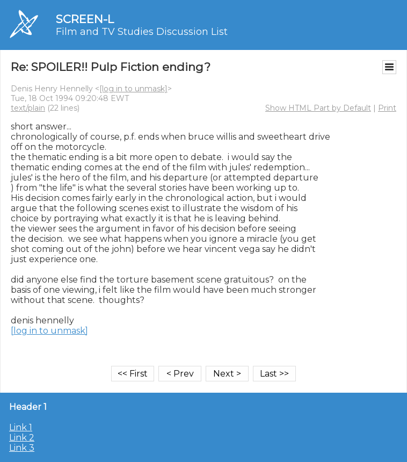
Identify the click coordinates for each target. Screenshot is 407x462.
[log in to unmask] (133, 88)
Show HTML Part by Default (318, 108)
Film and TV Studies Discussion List (142, 32)
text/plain (28, 108)
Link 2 (21, 437)
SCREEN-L (85, 19)
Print (387, 108)
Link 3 (21, 448)
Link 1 (20, 427)
